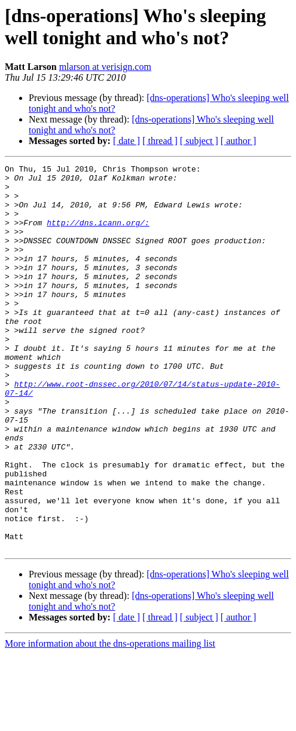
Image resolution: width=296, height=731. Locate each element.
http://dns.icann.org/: (98, 235)
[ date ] (126, 141)
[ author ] (239, 141)
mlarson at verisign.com (105, 67)
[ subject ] (199, 141)
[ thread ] (160, 141)
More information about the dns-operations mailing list (110, 720)
